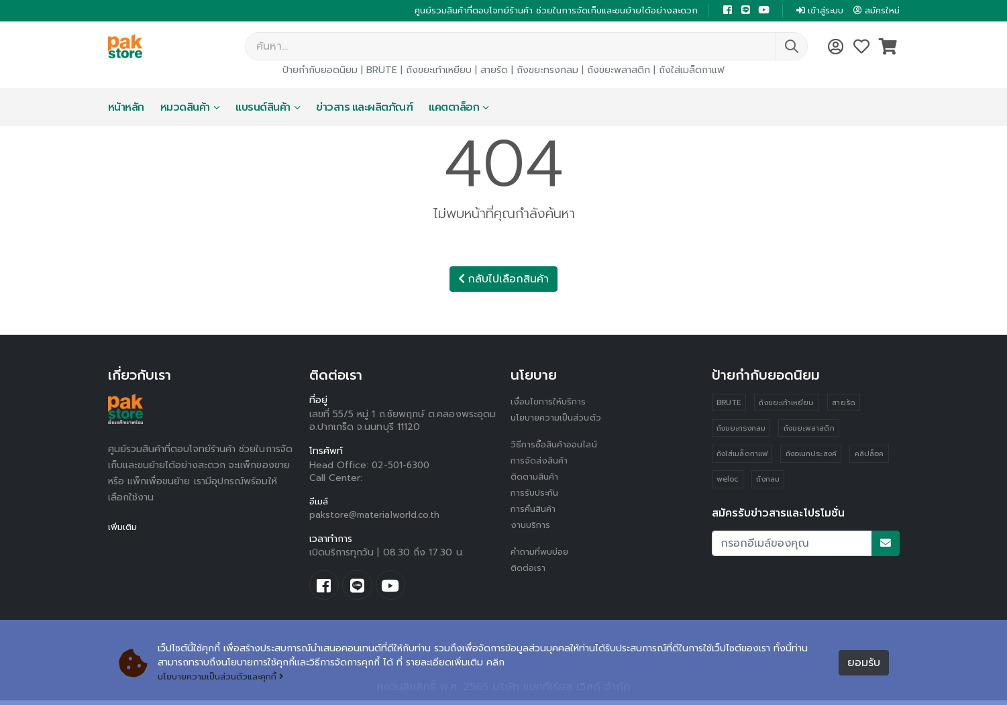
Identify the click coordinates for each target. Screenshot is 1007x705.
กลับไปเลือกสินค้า (503, 280)
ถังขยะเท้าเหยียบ (439, 71)
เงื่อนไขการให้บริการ (550, 403)
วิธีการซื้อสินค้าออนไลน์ (557, 446)
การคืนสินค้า (535, 510)
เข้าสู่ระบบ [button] (814, 11)
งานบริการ (532, 526)
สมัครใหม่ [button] (875, 11)
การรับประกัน (537, 494)
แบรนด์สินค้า (262, 108)
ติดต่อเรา (530, 569)
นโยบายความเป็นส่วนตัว (559, 419)
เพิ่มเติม (124, 528)
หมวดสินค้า (185, 108)
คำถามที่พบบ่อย (543, 553)
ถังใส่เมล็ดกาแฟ (692, 71)
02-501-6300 (402, 466)
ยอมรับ (863, 663)
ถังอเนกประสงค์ (811, 456)
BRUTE (381, 71)
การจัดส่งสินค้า (541, 462)
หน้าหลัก (126, 108)
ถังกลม (768, 482)
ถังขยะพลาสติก (618, 71)
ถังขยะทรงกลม (547, 71)
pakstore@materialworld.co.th (377, 517)
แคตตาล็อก (454, 108)
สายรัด (494, 71)
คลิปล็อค (870, 456)
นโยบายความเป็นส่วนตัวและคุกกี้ (226, 676)
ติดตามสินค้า (537, 478)
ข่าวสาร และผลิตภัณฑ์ (364, 108)
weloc (727, 482)
